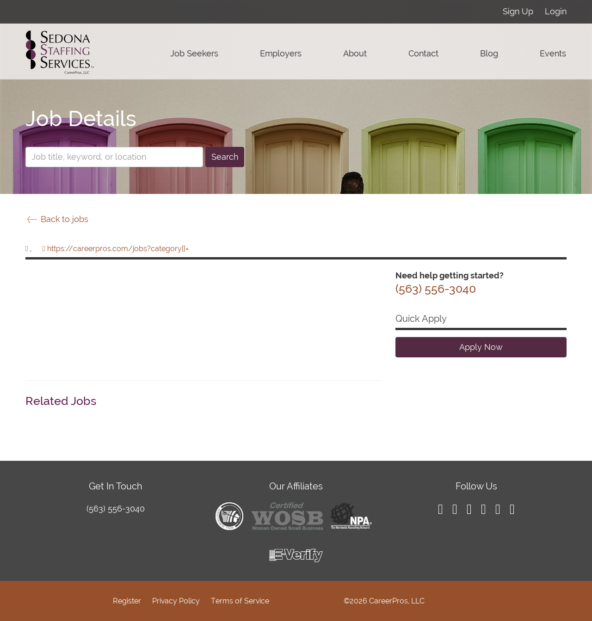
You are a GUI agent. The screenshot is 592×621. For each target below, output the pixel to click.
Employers (281, 53)
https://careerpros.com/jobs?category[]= (118, 248)
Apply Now (481, 347)
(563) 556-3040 (115, 508)
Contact (423, 53)
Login (556, 11)
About (355, 53)
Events (553, 53)
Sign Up (518, 11)
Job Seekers (194, 53)
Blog (489, 53)
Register (127, 601)
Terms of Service (240, 601)
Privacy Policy (176, 601)
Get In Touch (115, 486)
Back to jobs (56, 219)
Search (224, 157)
